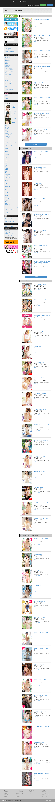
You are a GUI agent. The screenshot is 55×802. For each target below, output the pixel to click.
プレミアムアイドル (9, 59)
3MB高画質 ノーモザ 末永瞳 (39, 471)
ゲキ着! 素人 (7, 66)
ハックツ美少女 (8, 83)
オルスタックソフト (9, 133)
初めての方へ (6, 791)
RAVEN (6, 192)
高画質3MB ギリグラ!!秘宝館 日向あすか (41, 113)
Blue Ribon (7, 154)
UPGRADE (7, 181)
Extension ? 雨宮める (38, 758)
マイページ (18, 794)
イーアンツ (7, 206)
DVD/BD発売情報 (22, 1)
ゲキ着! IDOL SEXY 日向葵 (39, 377)
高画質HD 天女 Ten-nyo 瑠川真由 (40, 617)
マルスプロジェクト (9, 144)
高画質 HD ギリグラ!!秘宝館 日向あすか (41, 129)
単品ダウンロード (14, 1)
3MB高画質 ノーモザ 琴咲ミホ (40, 456)
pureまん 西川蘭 (37, 570)
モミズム (7, 75)
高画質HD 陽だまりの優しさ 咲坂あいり (41, 214)
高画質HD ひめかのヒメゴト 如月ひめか (41, 632)
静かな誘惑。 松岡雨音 (38, 183)
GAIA (6, 197)
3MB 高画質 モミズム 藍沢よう (40, 409)
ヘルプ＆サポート (8, 232)
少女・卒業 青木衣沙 (37, 585)
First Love (7, 157)
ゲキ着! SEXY (7, 63)
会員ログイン (6, 794)
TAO (6, 201)
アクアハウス (7, 204)
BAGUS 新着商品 (8, 48)
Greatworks (7, 159)
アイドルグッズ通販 (9, 226)
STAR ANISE (7, 186)
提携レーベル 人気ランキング (10, 53)
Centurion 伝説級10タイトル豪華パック (41, 284)
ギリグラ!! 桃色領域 (9, 69)
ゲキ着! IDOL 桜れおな (38, 487)
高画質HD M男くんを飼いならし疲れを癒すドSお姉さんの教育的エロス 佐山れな (42, 262)
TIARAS (6, 180)
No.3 (6, 165)
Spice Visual (7, 178)
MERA (6, 125)
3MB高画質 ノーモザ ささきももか (41, 518)
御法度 (6, 213)
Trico (6, 203)
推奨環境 (5, 796)
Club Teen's (7, 156)
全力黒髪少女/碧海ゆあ (38, 554)
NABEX (6, 194)
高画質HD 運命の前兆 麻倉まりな (40, 664)
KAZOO (6, 195)
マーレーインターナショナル (10, 142)
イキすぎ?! (7, 98)
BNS (6, 188)
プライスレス (7, 139)
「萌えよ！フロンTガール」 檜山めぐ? (41, 726)
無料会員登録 (7, 230)
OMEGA (6, 169)
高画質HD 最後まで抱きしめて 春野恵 (41, 151)
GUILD (6, 160)
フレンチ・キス (8, 140)
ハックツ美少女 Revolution (10, 81)
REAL (6, 183)
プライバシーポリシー (9, 235)
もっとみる (35, 144)
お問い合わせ (44, 793)
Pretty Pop (7, 72)
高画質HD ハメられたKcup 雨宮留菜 (40, 679)
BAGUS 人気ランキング (9, 49)
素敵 (6, 84)
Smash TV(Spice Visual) (9, 175)
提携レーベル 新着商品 (9, 51)
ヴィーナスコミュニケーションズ (11, 207)
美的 (6, 86)
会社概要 (43, 790)
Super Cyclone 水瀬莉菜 (39, 742)
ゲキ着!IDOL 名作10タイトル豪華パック (41, 299)
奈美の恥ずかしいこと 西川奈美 (39, 711)
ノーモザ (7, 77)
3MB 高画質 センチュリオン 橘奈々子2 (41, 424)
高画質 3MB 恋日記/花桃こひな (39, 601)
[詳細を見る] (36, 26)
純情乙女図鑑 (7, 91)
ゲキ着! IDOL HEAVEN (9, 62)
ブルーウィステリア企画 (9, 209)
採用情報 (30, 791)
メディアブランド (8, 145)
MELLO (6, 78)
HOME (5, 790)
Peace (6, 200)
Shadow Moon (8, 172)
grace (6, 130)
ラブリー (7, 147)
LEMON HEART (8, 198)
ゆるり (6, 212)
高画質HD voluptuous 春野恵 (39, 198)
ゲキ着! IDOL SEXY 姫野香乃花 (40, 393)
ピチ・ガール (7, 137)
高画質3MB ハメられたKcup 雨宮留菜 (41, 538)
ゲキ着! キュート (8, 65)
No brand (7, 166)
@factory (7, 127)
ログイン (50, 5)
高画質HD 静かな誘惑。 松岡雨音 (40, 167)
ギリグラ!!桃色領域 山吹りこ (39, 362)
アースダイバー (8, 128)
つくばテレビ (7, 136)
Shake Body (7, 174)
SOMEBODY (7, 177)
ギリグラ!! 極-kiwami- (9, 71)
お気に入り (7, 46)
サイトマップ (44, 796)
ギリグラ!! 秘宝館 (8, 68)
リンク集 (30, 793)
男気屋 (6, 148)
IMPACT (6, 163)
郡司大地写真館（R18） (9, 221)
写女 (6, 189)
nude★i (6, 168)
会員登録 (43, 5)
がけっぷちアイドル (9, 88)
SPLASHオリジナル (8, 220)
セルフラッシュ (8, 210)
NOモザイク (7, 97)
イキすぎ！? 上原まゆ (38, 346)
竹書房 (6, 150)
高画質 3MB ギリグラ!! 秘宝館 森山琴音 (41, 440)
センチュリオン (8, 74)
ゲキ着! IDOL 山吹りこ (38, 331)
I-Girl (6, 162)
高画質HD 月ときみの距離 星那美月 (40, 695)
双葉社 (6, 151)
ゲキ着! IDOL (7, 60)
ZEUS (6, 185)
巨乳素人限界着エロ (9, 89)
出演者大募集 (31, 790)
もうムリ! (7, 80)
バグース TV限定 (8, 57)
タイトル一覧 (18, 790)
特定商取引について (9, 233)
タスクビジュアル (8, 134)
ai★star (6, 153)
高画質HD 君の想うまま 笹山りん (40, 230)
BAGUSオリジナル (8, 218)
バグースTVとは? (19, 791)
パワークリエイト (8, 191)
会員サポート (18, 796)
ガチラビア (7, 95)
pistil (6, 171)
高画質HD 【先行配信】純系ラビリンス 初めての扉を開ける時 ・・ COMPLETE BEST (42, 246)
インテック (7, 131)
